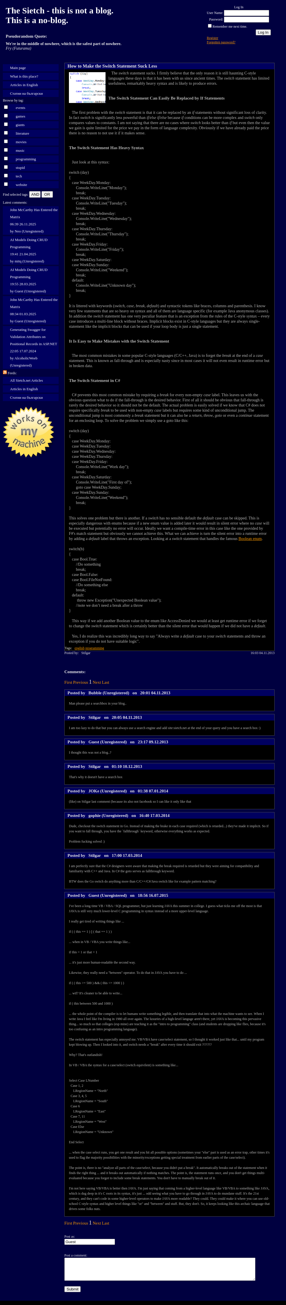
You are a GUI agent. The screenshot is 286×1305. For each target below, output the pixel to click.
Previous (80, 682)
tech (19, 176)
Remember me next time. (229, 27)
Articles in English (24, 85)
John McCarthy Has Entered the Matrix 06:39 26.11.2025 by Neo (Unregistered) (34, 220)
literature (22, 133)
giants (20, 125)
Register (212, 38)
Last (105, 682)
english (80, 648)
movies (21, 142)
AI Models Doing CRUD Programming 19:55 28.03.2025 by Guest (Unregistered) (28, 280)
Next (97, 682)
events (20, 108)
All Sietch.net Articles (26, 380)
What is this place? (24, 76)
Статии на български (26, 93)
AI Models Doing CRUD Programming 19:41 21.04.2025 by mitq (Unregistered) (28, 250)
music (20, 150)
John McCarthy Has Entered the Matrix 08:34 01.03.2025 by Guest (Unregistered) (34, 310)
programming (26, 159)
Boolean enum (250, 539)
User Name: (215, 13)
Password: (216, 19)
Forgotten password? (221, 42)
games (20, 116)
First (68, 682)
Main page (18, 68)
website (21, 185)
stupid (20, 167)
